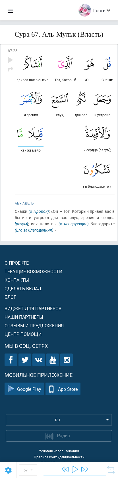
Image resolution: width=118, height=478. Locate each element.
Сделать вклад (23, 288)
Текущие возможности (33, 271)
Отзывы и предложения (34, 325)
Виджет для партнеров (33, 308)
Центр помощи (23, 334)
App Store (63, 389)
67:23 (13, 50)
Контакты (17, 280)
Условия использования (59, 451)
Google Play (24, 389)
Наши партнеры (24, 317)
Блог (10, 297)
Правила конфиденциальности (59, 457)
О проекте (17, 263)
